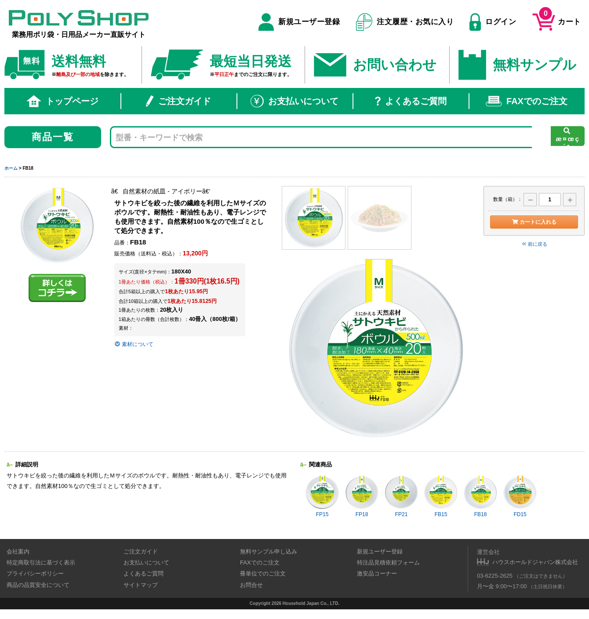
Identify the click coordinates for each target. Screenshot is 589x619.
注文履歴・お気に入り (405, 22)
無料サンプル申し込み (268, 551)
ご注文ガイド (178, 101)
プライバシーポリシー (35, 573)
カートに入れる (534, 222)
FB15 (440, 496)
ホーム (11, 168)
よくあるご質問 (411, 101)
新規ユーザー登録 (299, 22)
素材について (133, 344)
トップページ (62, 101)
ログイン (492, 22)
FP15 (322, 496)
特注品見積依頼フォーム (388, 562)
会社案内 (18, 551)
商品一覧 (53, 136)
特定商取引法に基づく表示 (41, 562)
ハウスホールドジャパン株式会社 (535, 562)
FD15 (520, 496)
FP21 (401, 496)
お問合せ (251, 585)
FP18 (361, 496)
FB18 (480, 496)
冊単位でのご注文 (263, 573)
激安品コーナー (377, 573)
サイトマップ (141, 585)
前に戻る (534, 244)
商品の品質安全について (38, 585)
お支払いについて (294, 101)
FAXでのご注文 (526, 101)
